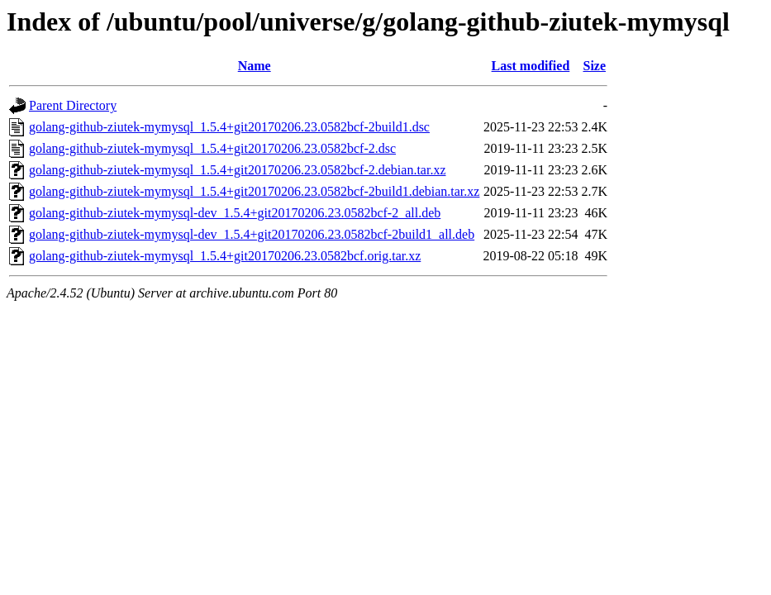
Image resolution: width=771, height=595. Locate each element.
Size (595, 66)
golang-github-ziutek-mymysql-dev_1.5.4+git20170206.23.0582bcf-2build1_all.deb (251, 234)
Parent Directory (73, 105)
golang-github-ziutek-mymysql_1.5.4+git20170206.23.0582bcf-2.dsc (212, 148)
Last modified (531, 66)
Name (254, 66)
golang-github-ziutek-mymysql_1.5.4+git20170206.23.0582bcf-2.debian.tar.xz (237, 170)
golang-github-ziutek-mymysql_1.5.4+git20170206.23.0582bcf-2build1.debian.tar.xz (254, 191)
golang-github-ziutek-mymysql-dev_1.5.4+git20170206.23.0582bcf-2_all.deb (234, 213)
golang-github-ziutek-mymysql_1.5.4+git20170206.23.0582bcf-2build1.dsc (229, 127)
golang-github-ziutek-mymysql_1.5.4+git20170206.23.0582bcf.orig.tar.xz (225, 256)
